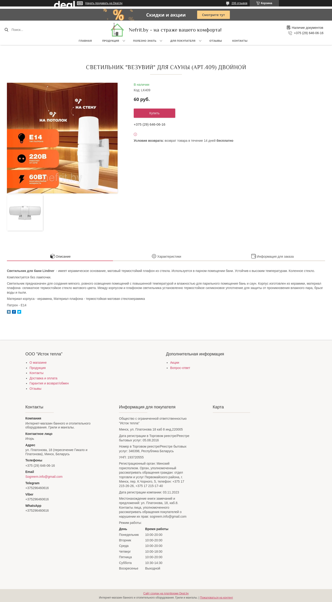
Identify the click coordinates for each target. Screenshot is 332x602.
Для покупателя (183, 40)
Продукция (110, 40)
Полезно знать (144, 40)
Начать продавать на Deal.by (103, 3)
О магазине (38, 362)
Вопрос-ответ (180, 368)
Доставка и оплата (43, 378)
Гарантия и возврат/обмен (49, 383)
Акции (174, 362)
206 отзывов (239, 3)
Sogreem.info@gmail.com (43, 476)
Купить (154, 113)
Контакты (240, 40)
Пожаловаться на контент (216, 597)
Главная (85, 40)
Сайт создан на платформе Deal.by (166, 593)
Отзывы (215, 40)
